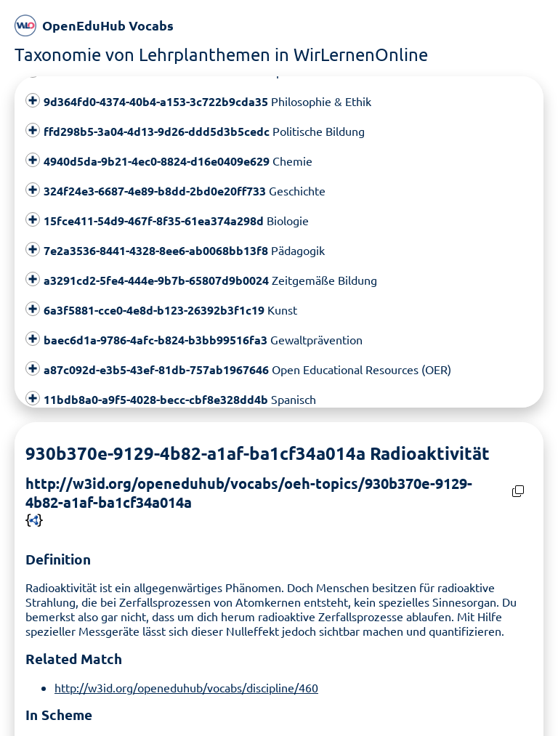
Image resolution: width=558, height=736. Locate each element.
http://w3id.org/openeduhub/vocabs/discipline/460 (186, 683)
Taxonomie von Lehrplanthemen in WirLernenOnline (221, 54)
